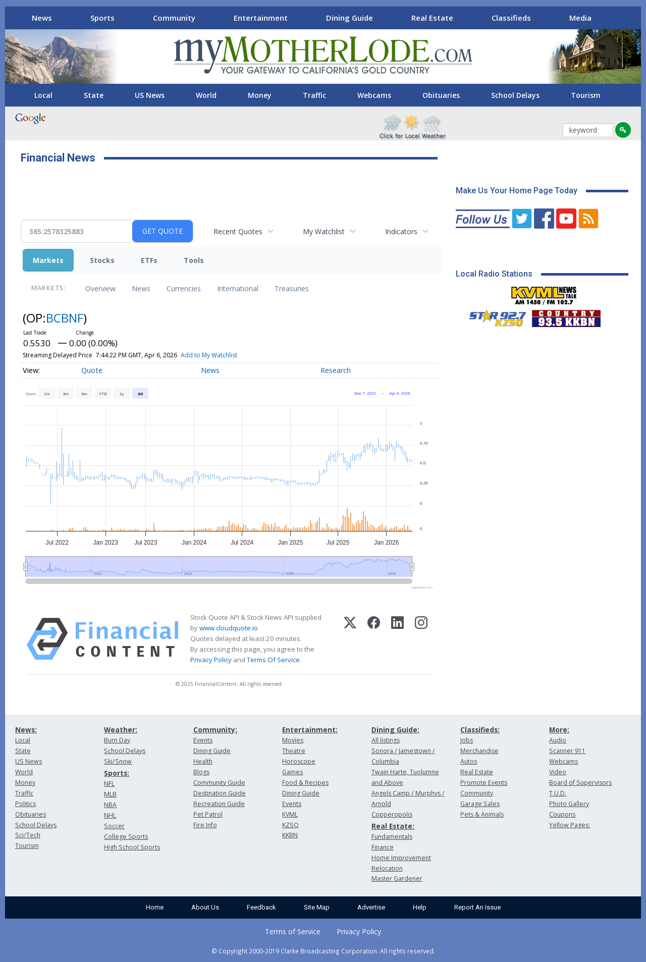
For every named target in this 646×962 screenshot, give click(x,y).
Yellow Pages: (569, 825)
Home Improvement (401, 857)
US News (150, 95)
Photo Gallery (569, 803)
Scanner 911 (567, 750)
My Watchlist (324, 231)
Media (580, 18)
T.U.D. (557, 793)
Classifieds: (480, 729)
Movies (292, 740)
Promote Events (483, 782)
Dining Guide (349, 18)
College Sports (126, 836)
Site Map (317, 907)
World (206, 95)
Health (202, 761)
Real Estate (432, 18)
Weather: (120, 729)
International (237, 288)
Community (174, 18)
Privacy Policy (211, 659)
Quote (91, 370)
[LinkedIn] (397, 639)
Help (419, 907)
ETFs (149, 260)
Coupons (562, 814)
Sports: (116, 773)
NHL (110, 815)
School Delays (515, 95)
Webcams (374, 95)
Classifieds (511, 18)
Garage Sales (480, 803)
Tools (194, 260)
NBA (110, 804)
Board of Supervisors (580, 782)
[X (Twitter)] (350, 639)
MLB (110, 794)
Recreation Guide (219, 803)
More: (559, 729)
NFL (109, 783)
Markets (48, 260)
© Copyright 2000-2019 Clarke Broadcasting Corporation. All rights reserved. (323, 951)
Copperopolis (391, 814)
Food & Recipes (305, 782)
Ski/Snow (118, 761)
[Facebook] (373, 639)
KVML (290, 814)
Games (292, 772)
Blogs (201, 772)
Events (202, 740)
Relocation (387, 868)
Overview (100, 288)
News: (26, 729)
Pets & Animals (482, 814)
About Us (205, 907)
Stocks (102, 260)
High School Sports (132, 847)
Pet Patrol (208, 814)
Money (260, 95)
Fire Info (205, 825)
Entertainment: (310, 729)
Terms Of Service (273, 659)
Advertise (371, 907)
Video (557, 772)
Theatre (293, 750)
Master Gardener (396, 878)
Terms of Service (292, 931)
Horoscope (298, 761)
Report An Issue (477, 907)
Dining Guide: (395, 729)
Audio (557, 740)
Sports (102, 18)
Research (335, 370)
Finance (382, 847)
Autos (468, 761)
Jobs (466, 740)
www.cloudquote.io (228, 627)
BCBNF (64, 317)
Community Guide (219, 782)
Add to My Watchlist (209, 355)
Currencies (184, 288)
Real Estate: (392, 826)
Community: (215, 729)
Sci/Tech (27, 835)
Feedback (261, 907)
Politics (25, 803)
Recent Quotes (237, 231)
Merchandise (479, 750)
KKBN (290, 835)
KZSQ (290, 825)
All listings (385, 740)
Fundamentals (391, 836)
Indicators (401, 231)
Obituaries (441, 95)
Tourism (586, 95)
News (42, 18)
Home (155, 907)
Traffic (314, 95)
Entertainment (261, 18)
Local (43, 95)
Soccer (114, 826)
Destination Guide (219, 793)
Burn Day (117, 740)
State (93, 95)
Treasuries (292, 288)
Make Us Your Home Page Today (516, 190)
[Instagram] (421, 639)
